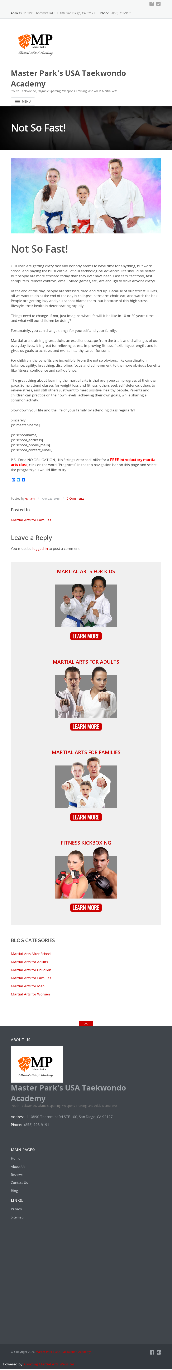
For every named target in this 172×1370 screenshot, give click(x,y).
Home (15, 1159)
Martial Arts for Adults (86, 662)
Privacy (16, 1210)
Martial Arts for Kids (86, 572)
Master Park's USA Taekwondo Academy (63, 1353)
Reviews (17, 1176)
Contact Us (19, 1184)
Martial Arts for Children (31, 971)
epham (30, 500)
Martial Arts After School (31, 955)
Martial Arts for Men (27, 987)
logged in (40, 549)
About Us (18, 1168)
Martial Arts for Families (31, 521)
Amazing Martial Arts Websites (49, 1365)
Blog (14, 1192)
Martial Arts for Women (30, 995)
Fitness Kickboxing (86, 843)
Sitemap (17, 1218)
